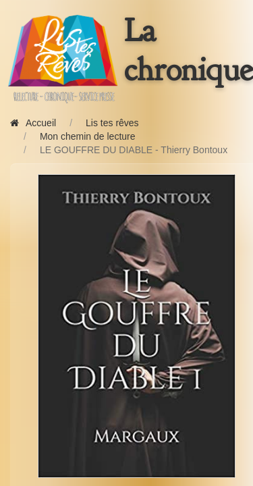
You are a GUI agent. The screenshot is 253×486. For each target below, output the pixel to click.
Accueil (33, 122)
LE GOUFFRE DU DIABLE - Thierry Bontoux (133, 149)
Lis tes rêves (112, 122)
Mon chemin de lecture (88, 136)
